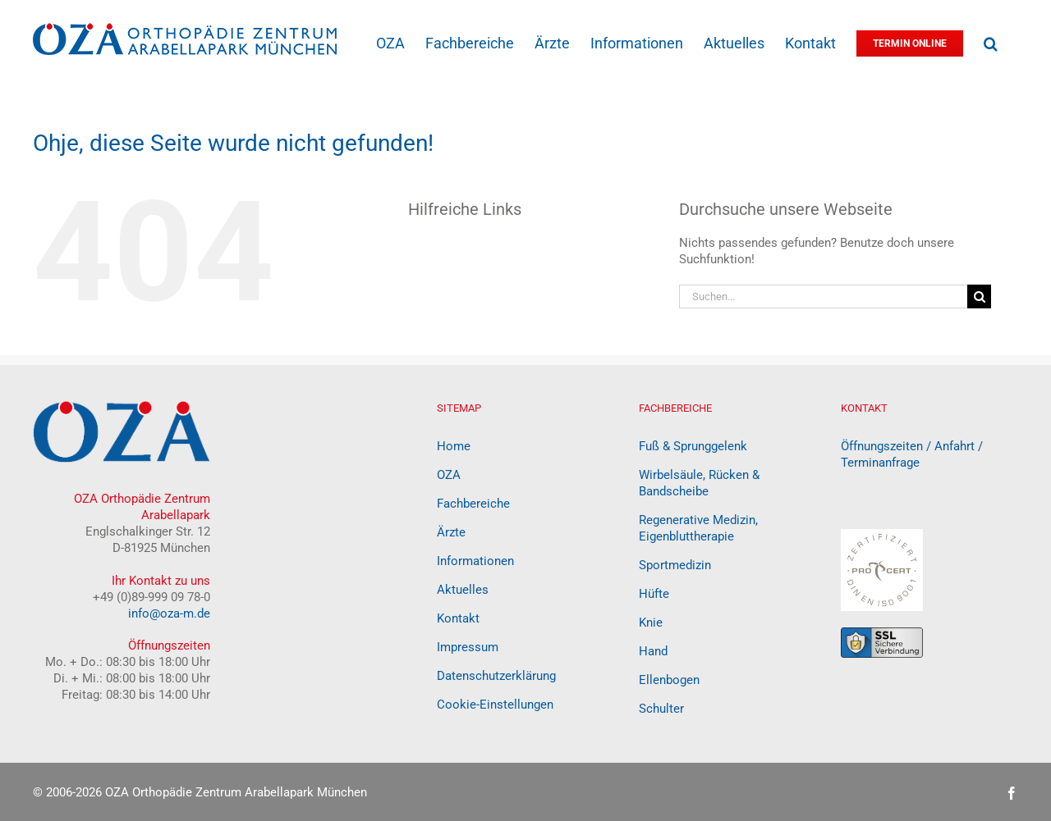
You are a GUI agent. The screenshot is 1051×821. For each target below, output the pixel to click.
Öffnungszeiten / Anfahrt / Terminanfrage (912, 454)
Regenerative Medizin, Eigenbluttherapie (698, 528)
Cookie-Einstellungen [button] (495, 704)
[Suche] (979, 296)
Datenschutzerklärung (496, 675)
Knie (651, 622)
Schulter (661, 708)
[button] (991, 42)
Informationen (475, 561)
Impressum (467, 647)
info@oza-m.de (169, 613)
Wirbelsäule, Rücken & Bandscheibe (699, 483)
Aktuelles (463, 589)
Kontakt (458, 618)
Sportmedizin (675, 565)
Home (453, 446)
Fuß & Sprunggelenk (693, 446)
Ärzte (451, 532)
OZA (449, 475)
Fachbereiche (473, 503)
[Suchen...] (823, 296)
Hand (653, 651)
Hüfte (654, 593)
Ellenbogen (669, 680)
